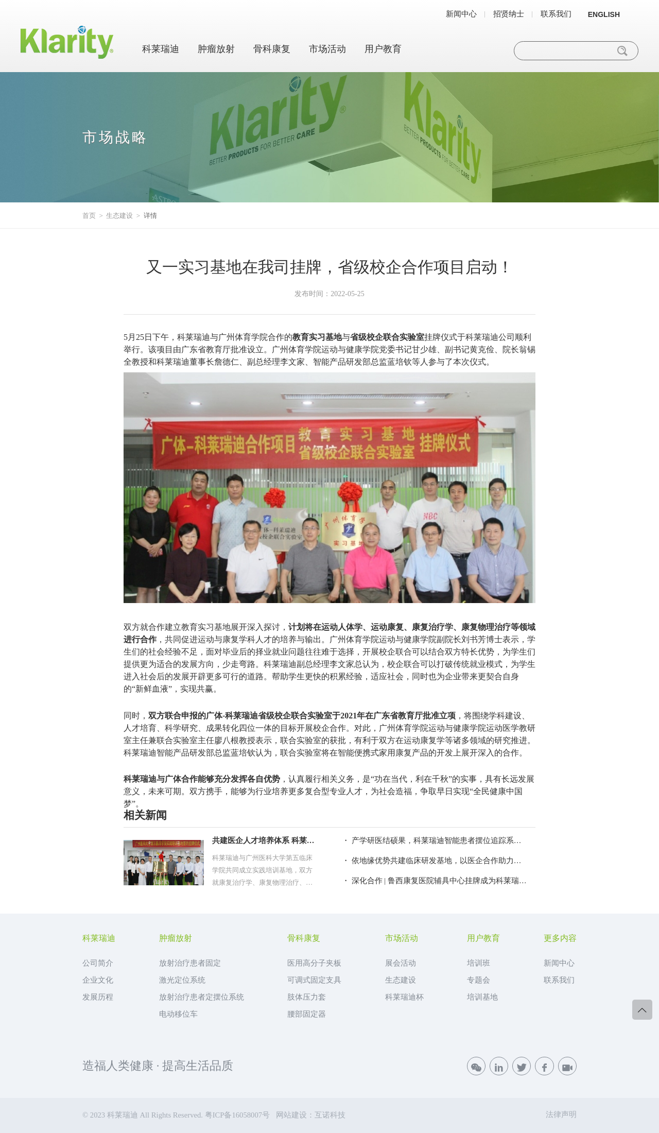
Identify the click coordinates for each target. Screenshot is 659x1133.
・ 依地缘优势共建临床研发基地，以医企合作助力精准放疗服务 (434, 860)
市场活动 (327, 49)
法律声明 (561, 1114)
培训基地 (482, 997)
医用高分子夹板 (314, 963)
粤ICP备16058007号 (237, 1115)
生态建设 (119, 215)
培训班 (478, 963)
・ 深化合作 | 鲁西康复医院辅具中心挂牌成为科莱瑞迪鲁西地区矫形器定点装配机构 (434, 881)
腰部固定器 (306, 1014)
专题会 (478, 980)
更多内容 (560, 938)
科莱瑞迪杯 (404, 997)
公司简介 (97, 963)
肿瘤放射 (216, 49)
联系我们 (556, 14)
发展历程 (97, 997)
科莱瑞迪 (160, 49)
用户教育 (383, 49)
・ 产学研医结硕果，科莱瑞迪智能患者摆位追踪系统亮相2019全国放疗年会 (434, 840)
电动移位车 (178, 1014)
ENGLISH (604, 14)
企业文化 (97, 980)
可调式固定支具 (314, 980)
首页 (89, 215)
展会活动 (400, 963)
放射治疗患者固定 (190, 963)
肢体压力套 (306, 997)
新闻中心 (461, 14)
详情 (150, 215)
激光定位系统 (182, 980)
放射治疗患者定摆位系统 (201, 997)
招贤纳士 (508, 14)
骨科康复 (271, 49)
